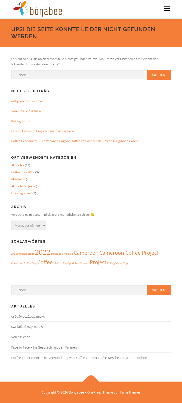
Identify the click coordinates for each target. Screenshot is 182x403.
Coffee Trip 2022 (22, 172)
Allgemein (18, 179)
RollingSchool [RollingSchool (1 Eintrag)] (114, 263)
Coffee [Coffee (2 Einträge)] (44, 262)
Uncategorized (21, 193)
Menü (167, 8)
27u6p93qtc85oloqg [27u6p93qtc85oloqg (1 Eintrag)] (22, 253)
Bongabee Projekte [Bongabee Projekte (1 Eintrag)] (62, 253)
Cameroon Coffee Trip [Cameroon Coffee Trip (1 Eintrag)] (24, 263)
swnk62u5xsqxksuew (26, 111)
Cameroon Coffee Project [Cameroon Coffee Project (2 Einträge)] (128, 252)
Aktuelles (17, 165)
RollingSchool (20, 121)
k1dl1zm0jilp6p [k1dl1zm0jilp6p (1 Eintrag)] (62, 263)
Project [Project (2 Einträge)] (98, 262)
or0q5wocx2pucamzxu (27, 101)
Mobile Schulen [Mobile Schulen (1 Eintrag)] (80, 263)
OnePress (94, 392)
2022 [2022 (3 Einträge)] (42, 252)
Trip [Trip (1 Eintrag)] (125, 263)
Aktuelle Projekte (23, 186)
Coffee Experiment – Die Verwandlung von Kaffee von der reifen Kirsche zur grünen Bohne (75, 141)
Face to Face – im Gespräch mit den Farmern (42, 131)
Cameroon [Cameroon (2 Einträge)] (86, 252)
